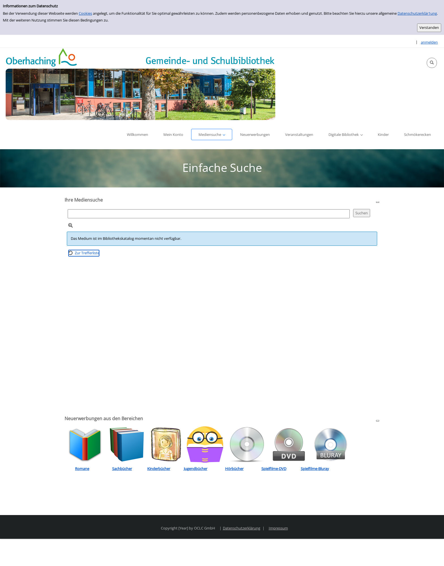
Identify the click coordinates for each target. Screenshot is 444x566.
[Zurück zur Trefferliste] (83, 253)
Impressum (278, 528)
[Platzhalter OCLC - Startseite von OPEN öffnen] (140, 84)
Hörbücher (234, 468)
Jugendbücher (195, 468)
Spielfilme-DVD (273, 468)
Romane (82, 468)
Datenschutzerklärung (241, 528)
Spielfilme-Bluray (315, 468)
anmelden (429, 42)
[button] (432, 63)
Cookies (85, 13)
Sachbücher (122, 468)
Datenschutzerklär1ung (417, 13)
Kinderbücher (158, 468)
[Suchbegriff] (209, 213)
